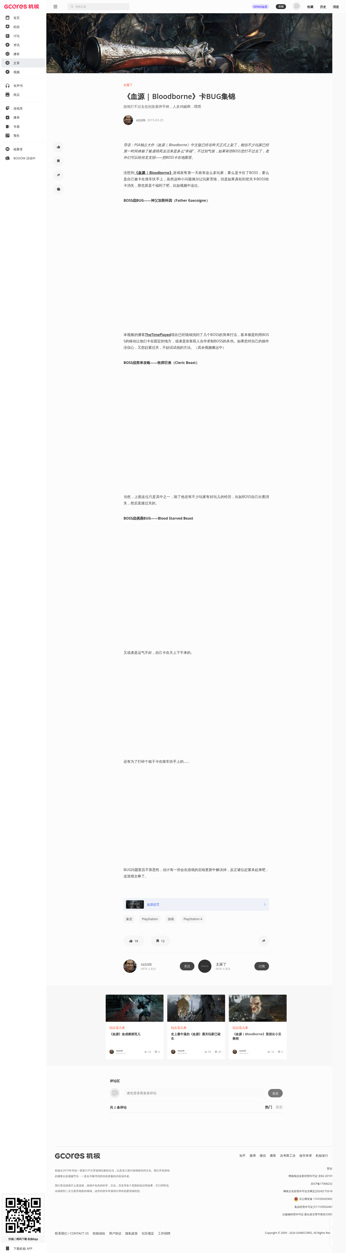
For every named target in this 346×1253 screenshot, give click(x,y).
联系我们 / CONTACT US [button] (72, 1233)
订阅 (262, 966)
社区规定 (148, 1233)
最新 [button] (279, 1107)
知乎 (242, 1155)
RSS (334, 1155)
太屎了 (128, 85)
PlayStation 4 (193, 919)
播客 (273, 1155)
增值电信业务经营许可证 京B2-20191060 (312, 1176)
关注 (187, 966)
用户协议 (115, 1233)
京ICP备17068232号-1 (324, 1184)
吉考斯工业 (287, 1155)
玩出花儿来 (117, 1028)
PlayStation (150, 919)
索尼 (129, 919)
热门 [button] (268, 1107)
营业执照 (332, 1168)
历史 (323, 7)
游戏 (171, 919)
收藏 (310, 7)
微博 (253, 1155)
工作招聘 (164, 1233)
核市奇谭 (305, 1155)
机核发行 (322, 1155)
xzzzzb (146, 964)
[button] (58, 147)
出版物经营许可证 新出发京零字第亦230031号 (309, 1214)
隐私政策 (131, 1233)
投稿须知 (99, 1233)
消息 (336, 7)
